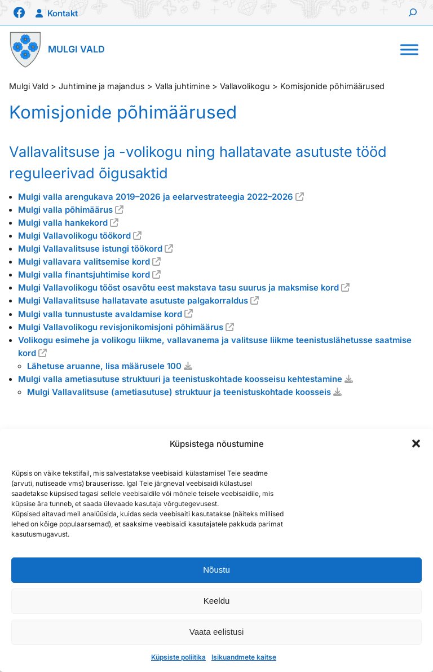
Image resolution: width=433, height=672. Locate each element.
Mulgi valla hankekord (63, 223)
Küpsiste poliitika (178, 657)
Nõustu (216, 569)
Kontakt (62, 13)
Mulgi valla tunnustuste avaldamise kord (100, 314)
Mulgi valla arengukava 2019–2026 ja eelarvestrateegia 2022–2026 (155, 197)
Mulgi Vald (76, 49)
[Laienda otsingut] (412, 12)
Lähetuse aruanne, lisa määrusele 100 (104, 366)
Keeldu (217, 600)
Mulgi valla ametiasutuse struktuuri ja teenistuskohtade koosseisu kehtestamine (180, 379)
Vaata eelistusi (216, 631)
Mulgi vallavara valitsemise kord (84, 262)
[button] (416, 443)
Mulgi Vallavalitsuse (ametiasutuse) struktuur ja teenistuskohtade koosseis (179, 392)
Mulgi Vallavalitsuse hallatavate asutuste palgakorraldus (133, 301)
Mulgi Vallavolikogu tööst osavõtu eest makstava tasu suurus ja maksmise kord (178, 288)
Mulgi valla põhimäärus (65, 210)
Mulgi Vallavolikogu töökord (74, 236)
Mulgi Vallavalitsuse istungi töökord (90, 249)
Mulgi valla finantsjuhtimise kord (84, 275)
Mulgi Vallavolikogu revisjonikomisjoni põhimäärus (120, 327)
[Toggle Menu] (409, 49)
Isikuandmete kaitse (243, 657)
